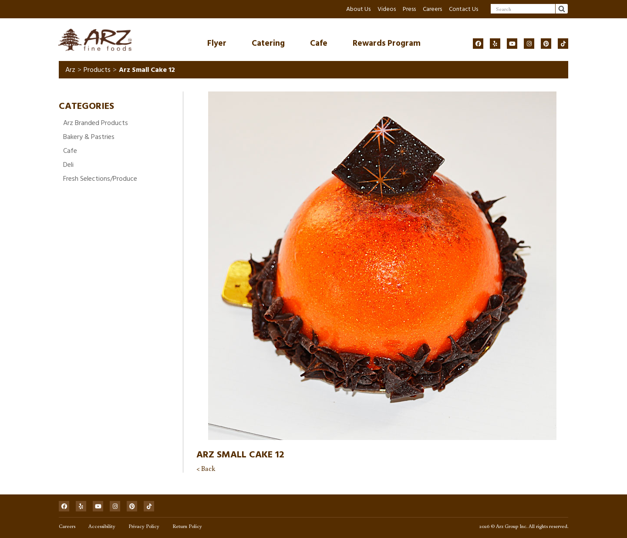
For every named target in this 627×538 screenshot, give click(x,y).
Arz (70, 69)
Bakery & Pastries (89, 136)
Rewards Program (387, 43)
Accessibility (101, 526)
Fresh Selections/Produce (100, 178)
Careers (432, 9)
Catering (268, 43)
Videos (387, 9)
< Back (205, 468)
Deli (68, 164)
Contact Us (463, 9)
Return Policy (187, 526)
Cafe (318, 43)
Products (97, 69)
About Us (358, 9)
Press (409, 9)
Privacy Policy (143, 526)
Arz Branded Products (95, 123)
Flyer (216, 43)
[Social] (478, 43)
